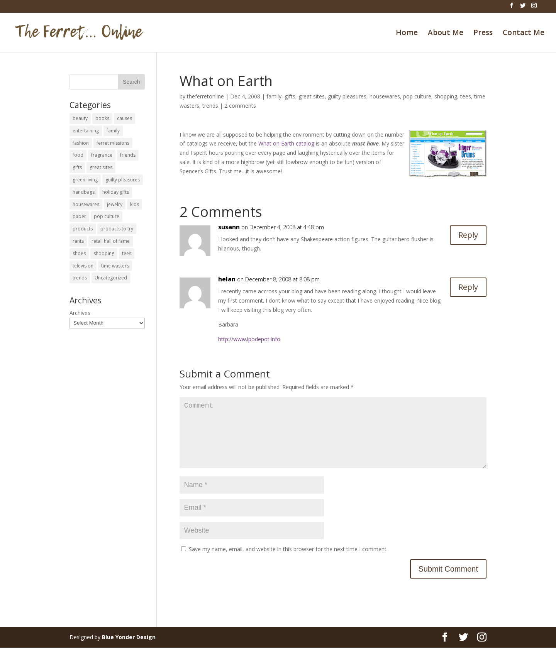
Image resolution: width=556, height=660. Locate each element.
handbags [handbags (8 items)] (84, 192)
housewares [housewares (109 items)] (86, 204)
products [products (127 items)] (83, 228)
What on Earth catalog (286, 143)
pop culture (417, 96)
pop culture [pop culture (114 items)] (106, 216)
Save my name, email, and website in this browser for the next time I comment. (288, 561)
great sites (311, 96)
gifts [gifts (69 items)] (77, 167)
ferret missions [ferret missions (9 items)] (113, 143)
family (273, 96)
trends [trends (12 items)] (80, 277)
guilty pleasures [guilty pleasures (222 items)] (122, 179)
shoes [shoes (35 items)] (79, 253)
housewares (385, 96)
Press (483, 33)
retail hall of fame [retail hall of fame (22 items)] (111, 241)
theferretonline (205, 96)
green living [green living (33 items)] (85, 179)
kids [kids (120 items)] (134, 204)
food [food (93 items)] (78, 155)
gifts (290, 96)
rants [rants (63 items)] (78, 241)
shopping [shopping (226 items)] (103, 253)
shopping (445, 96)
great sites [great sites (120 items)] (101, 167)
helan (227, 279)
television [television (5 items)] (83, 265)
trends (210, 105)
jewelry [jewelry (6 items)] (114, 204)
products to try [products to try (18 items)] (116, 228)
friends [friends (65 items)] (128, 155)
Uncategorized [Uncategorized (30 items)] (111, 277)
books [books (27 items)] (102, 118)
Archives (80, 312)
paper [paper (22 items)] (79, 216)
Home (407, 33)
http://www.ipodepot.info (249, 339)
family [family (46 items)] (113, 130)
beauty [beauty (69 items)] (80, 118)
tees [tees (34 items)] (126, 253)
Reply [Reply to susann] (468, 235)
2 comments (240, 105)
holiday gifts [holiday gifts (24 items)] (115, 192)
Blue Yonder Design (129, 649)
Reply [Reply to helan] (468, 287)
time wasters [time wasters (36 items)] (115, 265)
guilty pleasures (347, 96)
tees (465, 96)
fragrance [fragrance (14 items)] (101, 155)
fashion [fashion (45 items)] (81, 143)
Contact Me (523, 33)
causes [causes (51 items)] (124, 118)
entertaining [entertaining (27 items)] (86, 130)
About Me (445, 33)
